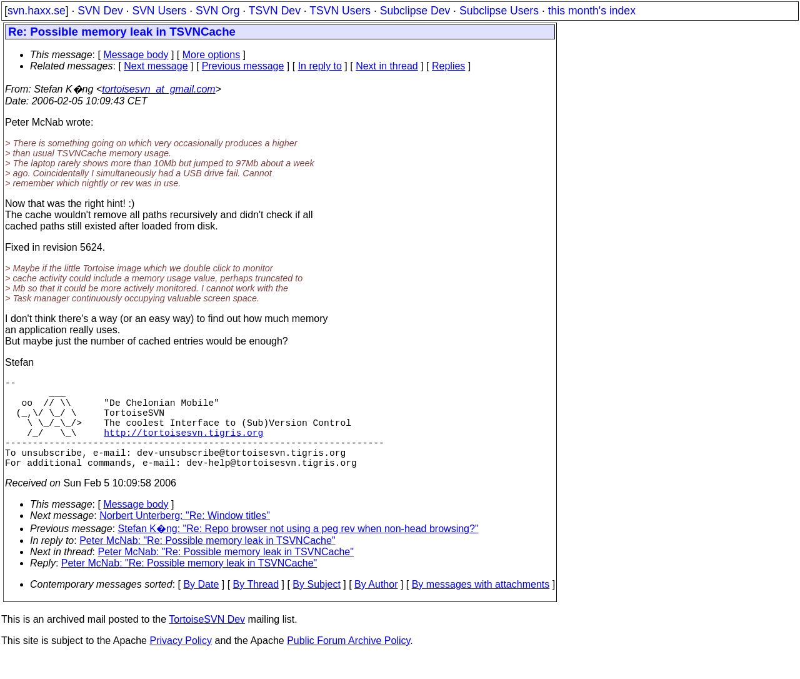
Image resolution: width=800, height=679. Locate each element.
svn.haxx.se (37, 10)
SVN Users (159, 10)
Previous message (243, 66)
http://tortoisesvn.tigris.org (183, 447)
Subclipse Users (499, 10)
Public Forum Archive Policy (348, 663)
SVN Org (217, 10)
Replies (448, 66)
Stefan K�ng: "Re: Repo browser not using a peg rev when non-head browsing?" (298, 551)
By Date (201, 606)
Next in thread (387, 66)
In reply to (320, 66)
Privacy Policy (180, 663)
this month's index (592, 10)
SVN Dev (100, 10)
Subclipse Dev (415, 10)
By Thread (256, 606)
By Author (376, 606)
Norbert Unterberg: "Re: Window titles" (184, 538)
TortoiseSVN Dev (207, 641)
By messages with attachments (481, 606)
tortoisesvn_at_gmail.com (158, 89)
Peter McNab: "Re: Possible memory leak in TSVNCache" (207, 563)
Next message (156, 66)
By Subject (316, 606)
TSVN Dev (275, 10)
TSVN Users (340, 10)
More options (211, 54)
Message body (135, 54)
